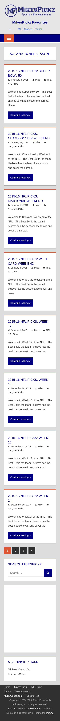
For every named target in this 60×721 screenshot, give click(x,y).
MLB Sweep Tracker (30, 29)
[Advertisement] (30, 618)
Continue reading (19, 115)
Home (7, 687)
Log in (11, 708)
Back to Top (33, 695)
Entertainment (22, 691)
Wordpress (36, 708)
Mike (37, 79)
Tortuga (50, 712)
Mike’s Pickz (20, 687)
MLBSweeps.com (13, 695)
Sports (7, 691)
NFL (49, 79)
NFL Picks (13, 83)
